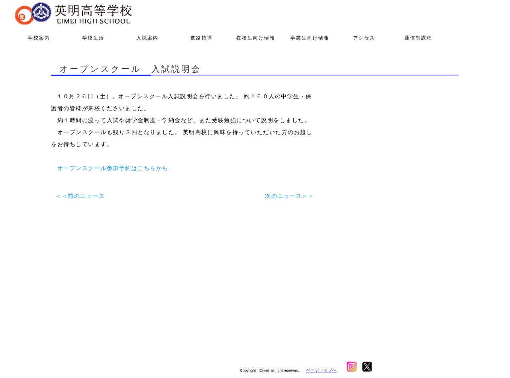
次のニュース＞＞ (289, 196)
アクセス (364, 38)
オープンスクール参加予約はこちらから (113, 168)
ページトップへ (321, 370)
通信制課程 (418, 38)
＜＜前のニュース (80, 196)
